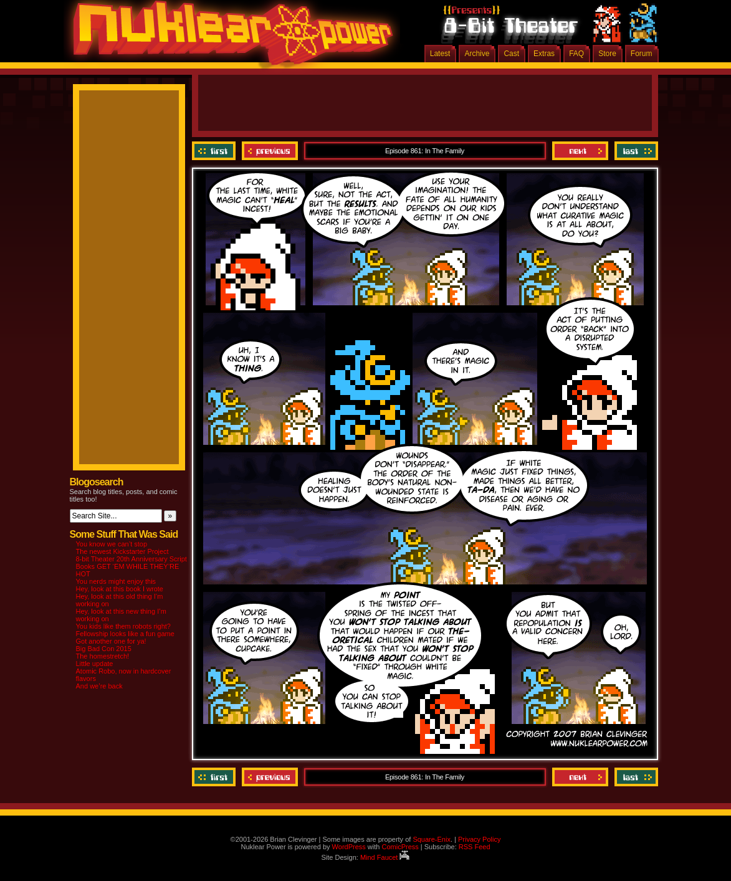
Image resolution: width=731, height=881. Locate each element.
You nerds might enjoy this (116, 581)
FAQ (576, 53)
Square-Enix (432, 839)
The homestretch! (103, 656)
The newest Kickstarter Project (122, 551)
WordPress (349, 846)
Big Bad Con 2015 (103, 648)
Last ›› (634, 150)
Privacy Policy (479, 839)
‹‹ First (215, 150)
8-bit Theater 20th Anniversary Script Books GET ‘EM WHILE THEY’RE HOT (131, 566)
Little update (94, 663)
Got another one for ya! (111, 641)
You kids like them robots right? (123, 626)
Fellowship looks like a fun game (125, 633)
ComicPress (399, 846)
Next (580, 150)
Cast (511, 53)
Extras (544, 53)
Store (607, 53)
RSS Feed (474, 846)
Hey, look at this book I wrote (119, 589)
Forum (641, 53)
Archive (476, 53)
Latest (440, 53)
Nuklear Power (229, 37)
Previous (270, 150)
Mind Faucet (385, 857)
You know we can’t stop (112, 544)
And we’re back (99, 686)
